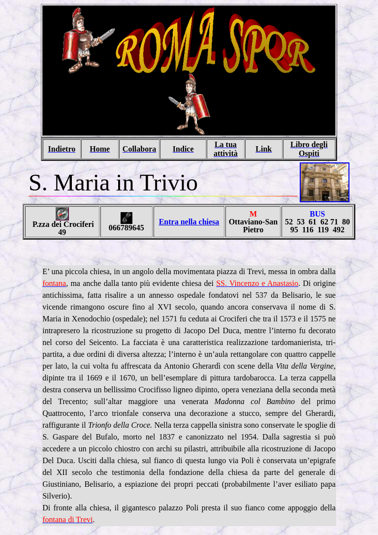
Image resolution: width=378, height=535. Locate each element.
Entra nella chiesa (189, 222)
